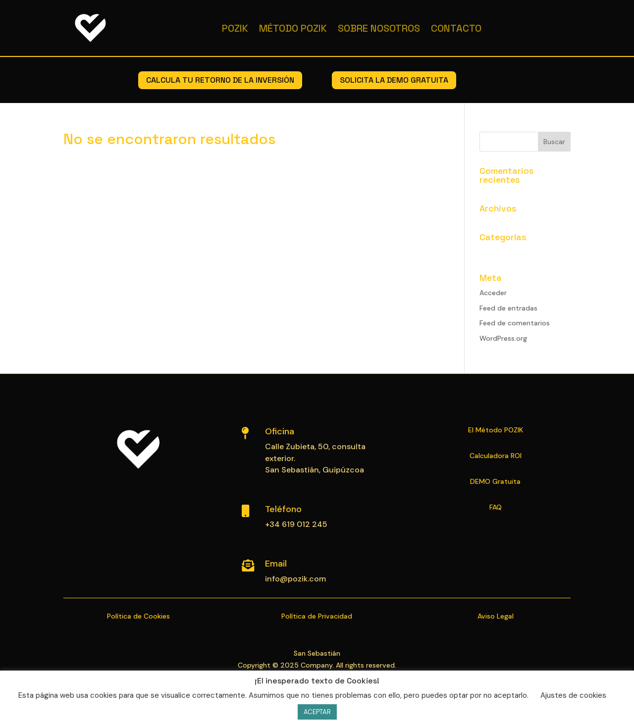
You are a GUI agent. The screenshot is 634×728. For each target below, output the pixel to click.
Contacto (456, 28)
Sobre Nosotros (379, 28)
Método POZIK (293, 28)
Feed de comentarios (514, 322)
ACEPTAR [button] (317, 712)
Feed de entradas (508, 308)
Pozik (235, 28)
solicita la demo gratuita (394, 80)
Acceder (493, 292)
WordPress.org (503, 338)
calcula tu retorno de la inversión (220, 80)
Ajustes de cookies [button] (573, 695)
